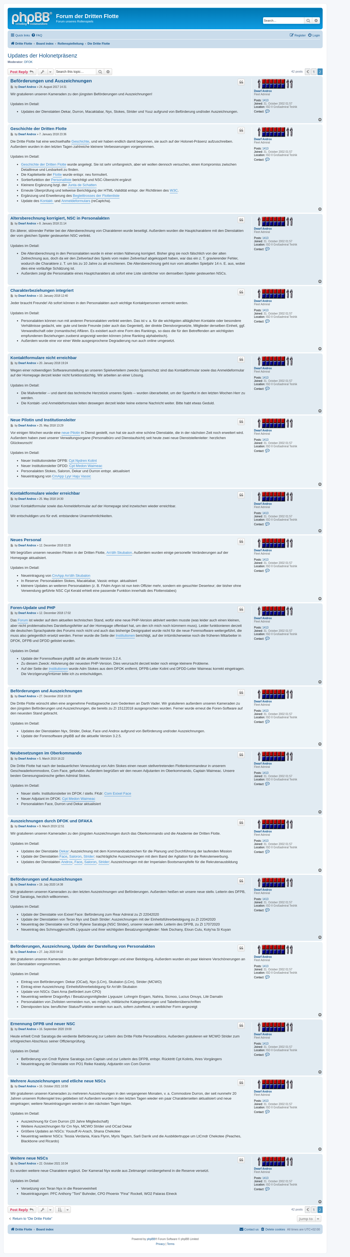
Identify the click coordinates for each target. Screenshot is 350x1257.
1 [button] (314, 71)
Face (63, 856)
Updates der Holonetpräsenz (42, 56)
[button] (307, 71)
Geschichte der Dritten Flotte (38, 128)
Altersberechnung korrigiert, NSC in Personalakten (60, 218)
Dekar (64, 851)
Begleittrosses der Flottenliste (96, 196)
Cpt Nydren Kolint (83, 461)
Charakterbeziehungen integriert (42, 290)
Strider (88, 856)
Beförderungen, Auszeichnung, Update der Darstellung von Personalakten (82, 946)
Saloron (75, 856)
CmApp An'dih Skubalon (71, 575)
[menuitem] (36, 35)
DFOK (28, 62)
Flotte (57, 174)
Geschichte (80, 141)
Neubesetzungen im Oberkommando (46, 753)
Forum (23, 620)
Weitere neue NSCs (29, 1158)
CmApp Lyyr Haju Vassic (71, 476)
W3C (174, 190)
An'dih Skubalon (119, 552)
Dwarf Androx (263, 91)
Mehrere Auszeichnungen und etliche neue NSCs (58, 1081)
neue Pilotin (71, 433)
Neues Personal (25, 539)
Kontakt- (46, 201)
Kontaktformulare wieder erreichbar (45, 493)
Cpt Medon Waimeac (85, 466)
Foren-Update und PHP (32, 607)
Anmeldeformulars (75, 201)
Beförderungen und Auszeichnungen (51, 80)
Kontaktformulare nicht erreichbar (43, 357)
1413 (265, 100)
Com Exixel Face (117, 793)
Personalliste (61, 180)
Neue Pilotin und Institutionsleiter (43, 419)
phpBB (151, 1239)
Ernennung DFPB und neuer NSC (42, 1023)
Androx (66, 862)
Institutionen (125, 635)
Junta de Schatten (82, 185)
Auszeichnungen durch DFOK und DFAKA (51, 820)
